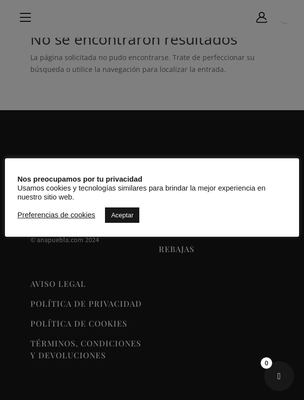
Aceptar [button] (122, 215)
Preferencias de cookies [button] (56, 215)
